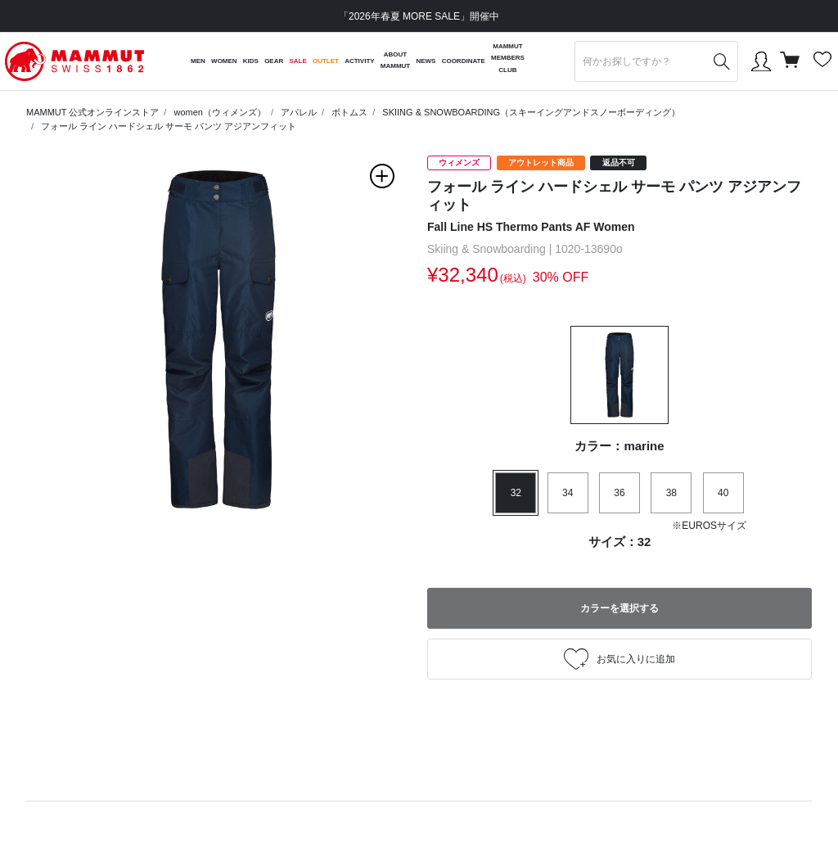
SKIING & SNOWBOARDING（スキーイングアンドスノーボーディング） (531, 112)
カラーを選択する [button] (619, 608)
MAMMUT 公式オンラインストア (92, 112)
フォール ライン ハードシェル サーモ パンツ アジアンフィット (168, 126)
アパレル (299, 112)
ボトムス (349, 112)
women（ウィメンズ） (219, 112)
